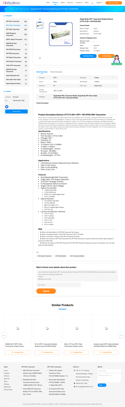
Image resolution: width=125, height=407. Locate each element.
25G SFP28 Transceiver (16, 50)
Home (6, 370)
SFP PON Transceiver (16, 54)
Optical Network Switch (16, 84)
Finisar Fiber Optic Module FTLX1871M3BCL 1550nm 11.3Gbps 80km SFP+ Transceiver (57, 383)
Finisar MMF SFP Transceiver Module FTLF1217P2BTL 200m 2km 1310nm (32, 391)
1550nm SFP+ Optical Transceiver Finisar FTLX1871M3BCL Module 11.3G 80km (59, 373)
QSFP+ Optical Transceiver (16, 39)
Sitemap (6, 384)
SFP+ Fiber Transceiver (16, 25)
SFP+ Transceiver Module (77, 256)
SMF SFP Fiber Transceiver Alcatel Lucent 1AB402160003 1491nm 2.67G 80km (32, 373)
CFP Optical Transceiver (16, 58)
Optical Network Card (16, 76)
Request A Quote (114, 3)
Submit (46, 291)
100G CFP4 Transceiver (16, 66)
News (5, 381)
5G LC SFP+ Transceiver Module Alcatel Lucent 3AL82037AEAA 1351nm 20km (46, 346)
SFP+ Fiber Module (61, 256)
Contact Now (16, 111)
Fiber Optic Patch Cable (16, 80)
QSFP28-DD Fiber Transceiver (16, 44)
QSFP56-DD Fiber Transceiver (16, 70)
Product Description (56, 72)
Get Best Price (88, 56)
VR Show (6, 376)
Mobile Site (7, 387)
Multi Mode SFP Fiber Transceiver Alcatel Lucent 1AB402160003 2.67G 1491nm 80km (32, 383)
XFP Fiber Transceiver (16, 29)
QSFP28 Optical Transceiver (16, 34)
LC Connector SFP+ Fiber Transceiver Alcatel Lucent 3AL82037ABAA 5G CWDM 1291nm (57, 392)
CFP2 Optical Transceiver (16, 62)
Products (6, 373)
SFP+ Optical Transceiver (44, 256)
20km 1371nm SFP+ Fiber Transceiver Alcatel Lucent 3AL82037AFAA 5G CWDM (73, 346)
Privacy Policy (8, 389)
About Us (6, 378)
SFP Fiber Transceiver (16, 21)
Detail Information (41, 72)
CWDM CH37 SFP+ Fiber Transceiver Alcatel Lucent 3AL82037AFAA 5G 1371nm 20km (17, 346)
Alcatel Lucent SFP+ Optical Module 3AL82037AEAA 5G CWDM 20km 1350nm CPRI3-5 (106, 346)
